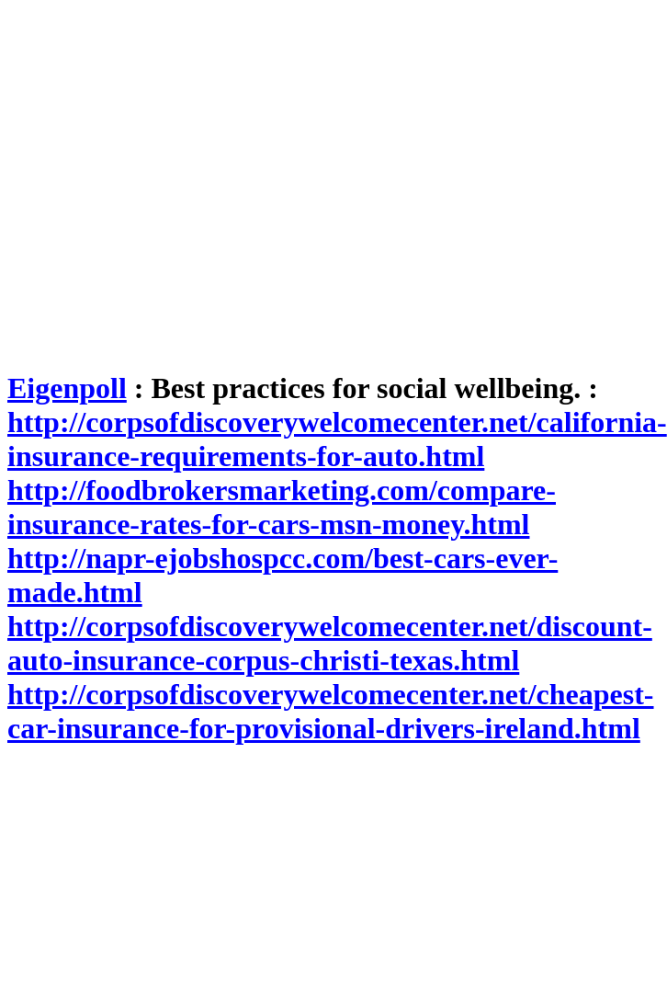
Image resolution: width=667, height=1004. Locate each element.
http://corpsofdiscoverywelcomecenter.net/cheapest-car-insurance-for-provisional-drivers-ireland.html (330, 711)
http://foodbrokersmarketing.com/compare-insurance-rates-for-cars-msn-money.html (281, 507)
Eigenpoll (67, 388)
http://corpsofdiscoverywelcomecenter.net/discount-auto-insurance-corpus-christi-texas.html (329, 643)
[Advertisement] (172, 179)
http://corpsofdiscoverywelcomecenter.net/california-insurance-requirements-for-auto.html (337, 439)
